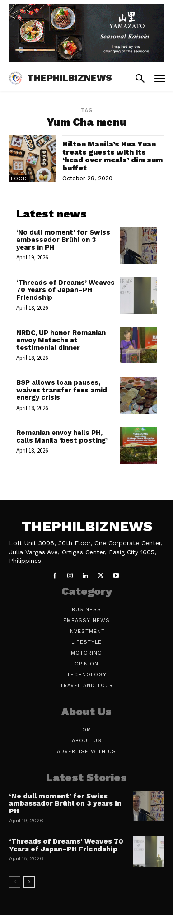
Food (19, 178)
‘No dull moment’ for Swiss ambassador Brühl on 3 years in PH (63, 239)
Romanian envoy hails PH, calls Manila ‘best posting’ (62, 436)
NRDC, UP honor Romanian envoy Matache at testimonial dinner (61, 340)
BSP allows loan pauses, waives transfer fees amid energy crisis (61, 389)
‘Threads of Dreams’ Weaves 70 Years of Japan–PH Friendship (65, 290)
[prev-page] (14, 882)
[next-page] (29, 882)
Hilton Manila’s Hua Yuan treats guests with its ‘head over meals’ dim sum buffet (112, 156)
